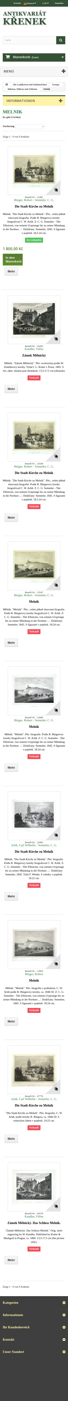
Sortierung (9, 126)
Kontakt (17, 3)
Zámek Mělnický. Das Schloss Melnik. (34, 1223)
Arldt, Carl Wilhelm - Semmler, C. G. (34, 845)
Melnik (34, 601)
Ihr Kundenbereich (16, 1327)
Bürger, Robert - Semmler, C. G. (34, 200)
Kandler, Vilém (34, 349)
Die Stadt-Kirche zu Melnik (34, 206)
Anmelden (59, 3)
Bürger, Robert (34, 974)
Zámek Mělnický (34, 355)
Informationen (20, 101)
